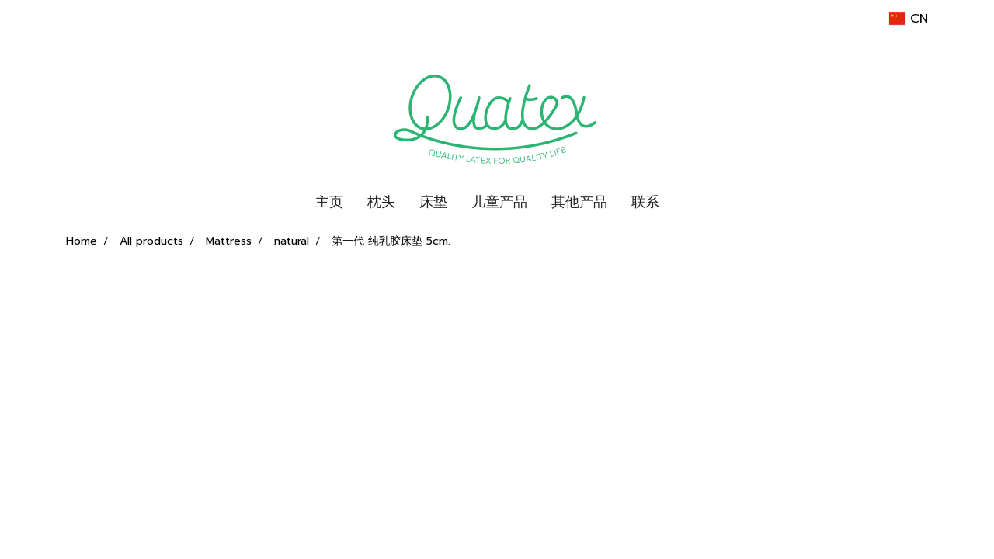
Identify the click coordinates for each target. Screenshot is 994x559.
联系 (645, 202)
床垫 (433, 202)
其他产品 (579, 202)
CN (908, 18)
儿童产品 (499, 202)
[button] (685, 202)
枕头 (381, 202)
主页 (329, 202)
